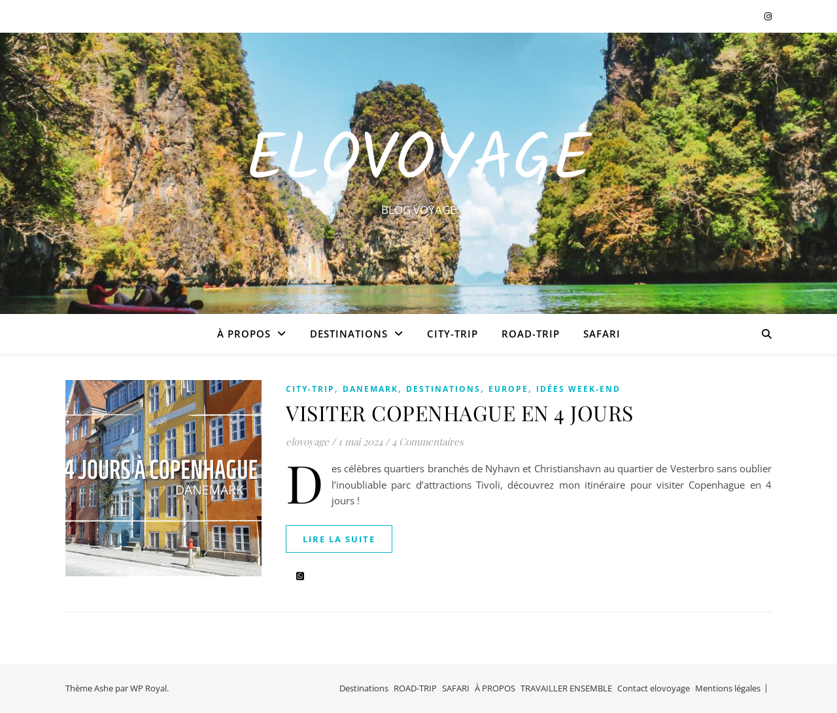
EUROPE (508, 388)
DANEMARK (370, 388)
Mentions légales (727, 688)
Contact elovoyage (653, 688)
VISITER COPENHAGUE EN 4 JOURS (460, 412)
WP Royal (148, 688)
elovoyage (307, 441)
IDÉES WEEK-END (578, 388)
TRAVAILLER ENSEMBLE (566, 688)
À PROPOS (244, 333)
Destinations (349, 333)
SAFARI (602, 333)
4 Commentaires (428, 441)
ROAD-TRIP (531, 333)
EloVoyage (418, 161)
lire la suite (339, 539)
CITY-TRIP (452, 333)
